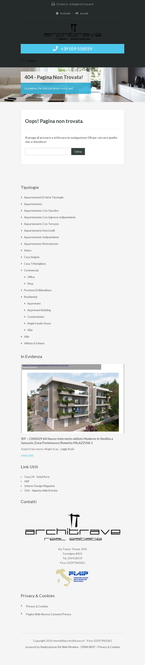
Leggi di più (67, 449)
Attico (27, 250)
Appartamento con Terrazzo (41, 224)
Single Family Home (39, 323)
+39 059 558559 (76, 48)
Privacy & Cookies (37, 606)
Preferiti (63, 13)
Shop (30, 283)
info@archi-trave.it (82, 4)
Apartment (34, 303)
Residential (30, 297)
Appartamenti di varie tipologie (43, 197)
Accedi (81, 13)
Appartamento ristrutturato (41, 243)
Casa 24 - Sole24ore (36, 476)
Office (31, 277)
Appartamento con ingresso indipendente (49, 217)
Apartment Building (39, 310)
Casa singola (31, 257)
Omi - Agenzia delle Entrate (40, 490)
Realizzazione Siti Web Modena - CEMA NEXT (68, 647)
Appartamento (33, 204)
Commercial (31, 270)
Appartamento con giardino (41, 210)
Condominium (35, 316)
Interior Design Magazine (39, 486)
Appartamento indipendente (41, 237)
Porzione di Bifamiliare (37, 290)
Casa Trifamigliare (35, 263)
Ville (26, 336)
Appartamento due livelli (39, 230)
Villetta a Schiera (34, 343)
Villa (30, 330)
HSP (26, 481)
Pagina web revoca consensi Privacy (48, 614)
